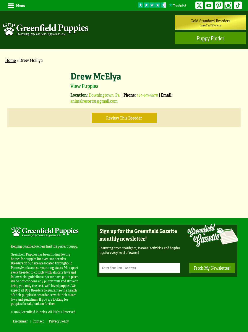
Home (10, 60)
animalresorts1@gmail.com (94, 101)
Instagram (228, 6)
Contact (38, 321)
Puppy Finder (210, 38)
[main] (124, 138)
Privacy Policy (59, 321)
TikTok (238, 6)
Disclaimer (20, 321)
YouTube (209, 6)
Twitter (199, 6)
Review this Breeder (124, 118)
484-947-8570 (147, 95)
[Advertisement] (124, 179)
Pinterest (219, 6)
